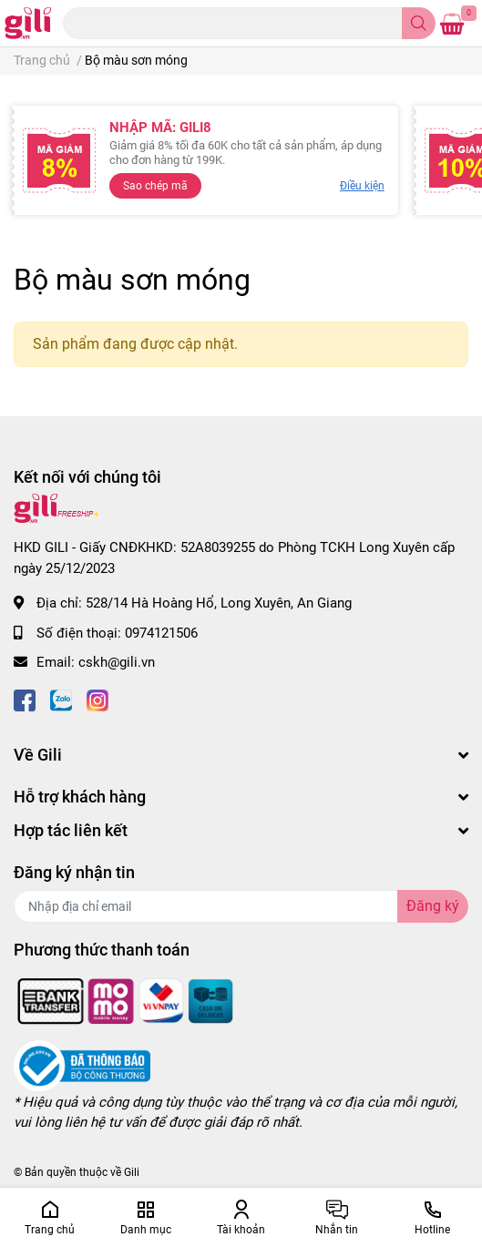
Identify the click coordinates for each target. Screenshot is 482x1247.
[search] (419, 23)
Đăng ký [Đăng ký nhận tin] (432, 906)
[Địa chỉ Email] (241, 906)
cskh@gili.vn (116, 662)
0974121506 (161, 633)
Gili (131, 1172)
